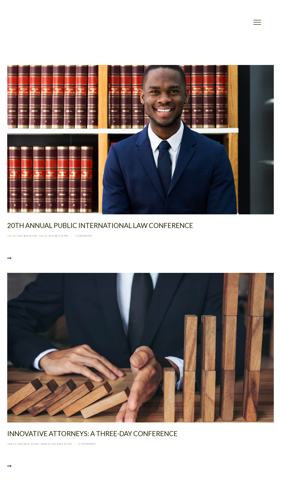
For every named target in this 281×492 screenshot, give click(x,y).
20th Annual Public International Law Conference (100, 225)
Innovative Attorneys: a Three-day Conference (92, 433)
